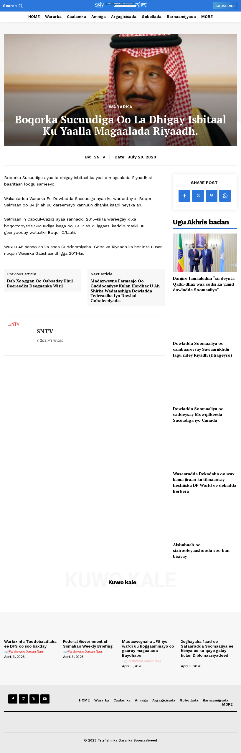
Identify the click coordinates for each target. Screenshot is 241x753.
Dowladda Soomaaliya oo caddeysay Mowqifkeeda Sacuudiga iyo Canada (198, 414)
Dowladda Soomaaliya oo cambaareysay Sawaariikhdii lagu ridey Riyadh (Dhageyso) (202, 349)
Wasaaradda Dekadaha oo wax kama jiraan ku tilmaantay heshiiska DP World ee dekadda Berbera (204, 482)
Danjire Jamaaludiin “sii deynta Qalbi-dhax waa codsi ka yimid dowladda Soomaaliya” (204, 283)
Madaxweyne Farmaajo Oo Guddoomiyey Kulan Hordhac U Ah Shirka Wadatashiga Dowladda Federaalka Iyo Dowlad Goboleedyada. (125, 291)
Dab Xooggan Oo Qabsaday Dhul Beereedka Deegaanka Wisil (40, 284)
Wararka (121, 107)
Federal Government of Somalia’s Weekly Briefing (88, 643)
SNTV (99, 157)
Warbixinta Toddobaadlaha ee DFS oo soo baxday (30, 643)
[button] (13, 5)
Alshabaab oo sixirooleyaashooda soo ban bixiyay (201, 550)
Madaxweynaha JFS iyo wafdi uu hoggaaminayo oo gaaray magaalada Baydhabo (148, 648)
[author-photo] (25, 652)
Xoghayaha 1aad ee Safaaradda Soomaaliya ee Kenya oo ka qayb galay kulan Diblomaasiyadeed (207, 648)
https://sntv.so (50, 340)
